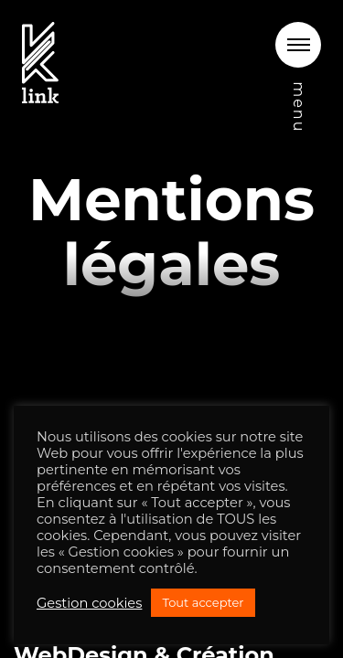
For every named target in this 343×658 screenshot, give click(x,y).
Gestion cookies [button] (89, 603)
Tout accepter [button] (202, 602)
